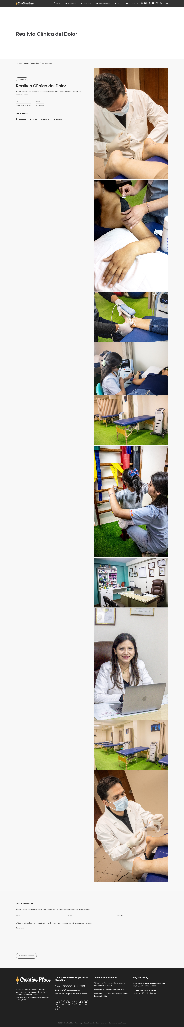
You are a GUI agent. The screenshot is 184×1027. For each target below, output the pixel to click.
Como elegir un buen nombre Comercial (149, 983)
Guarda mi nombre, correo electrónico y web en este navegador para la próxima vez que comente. (55, 923)
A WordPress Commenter (103, 983)
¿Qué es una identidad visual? (114, 990)
